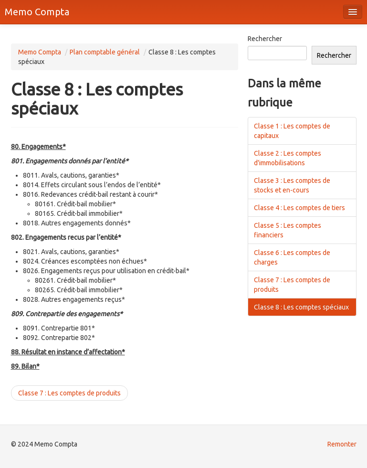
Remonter (342, 444)
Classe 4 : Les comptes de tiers (299, 208)
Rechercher (265, 39)
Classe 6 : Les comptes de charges (292, 257)
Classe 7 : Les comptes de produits (69, 393)
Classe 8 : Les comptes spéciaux (301, 307)
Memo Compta (37, 11)
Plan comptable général (105, 52)
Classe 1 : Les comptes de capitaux (292, 130)
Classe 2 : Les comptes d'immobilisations (287, 158)
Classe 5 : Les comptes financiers (287, 230)
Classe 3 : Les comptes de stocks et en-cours (292, 185)
